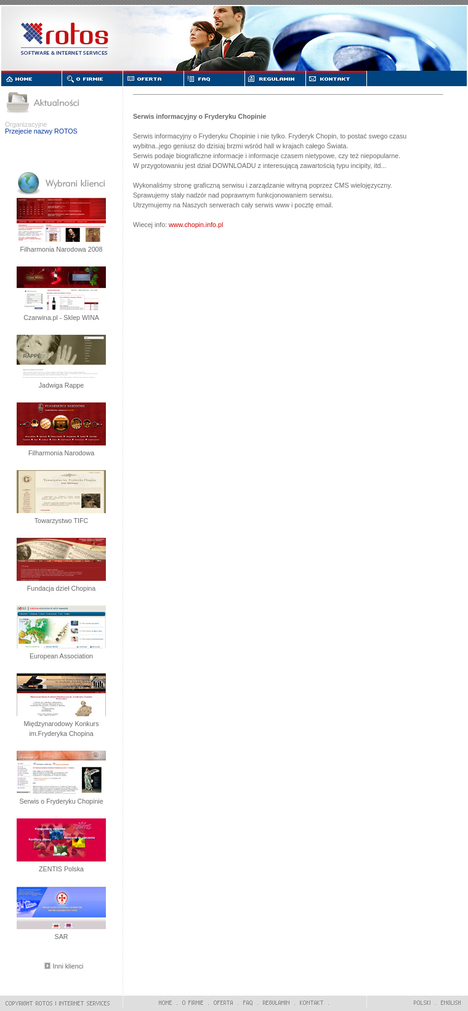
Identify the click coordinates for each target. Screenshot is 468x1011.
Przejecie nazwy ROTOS (41, 131)
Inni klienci (68, 966)
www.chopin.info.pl (196, 224)
